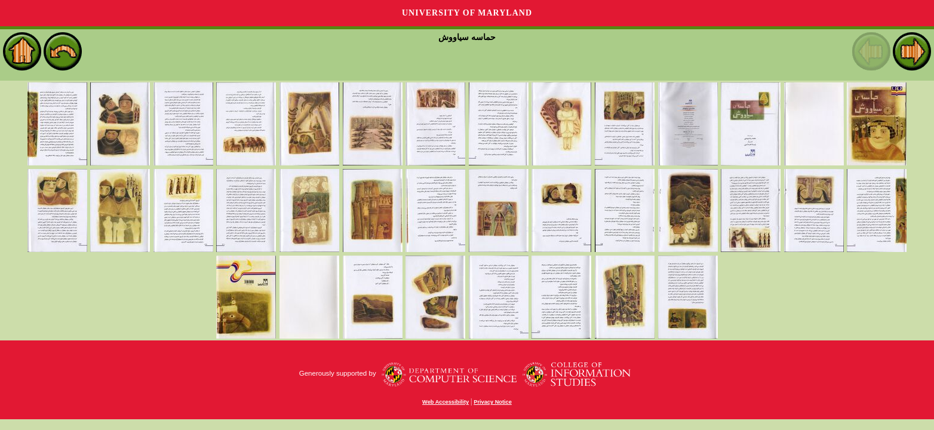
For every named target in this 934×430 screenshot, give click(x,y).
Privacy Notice (493, 402)
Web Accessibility (445, 402)
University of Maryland (467, 12)
